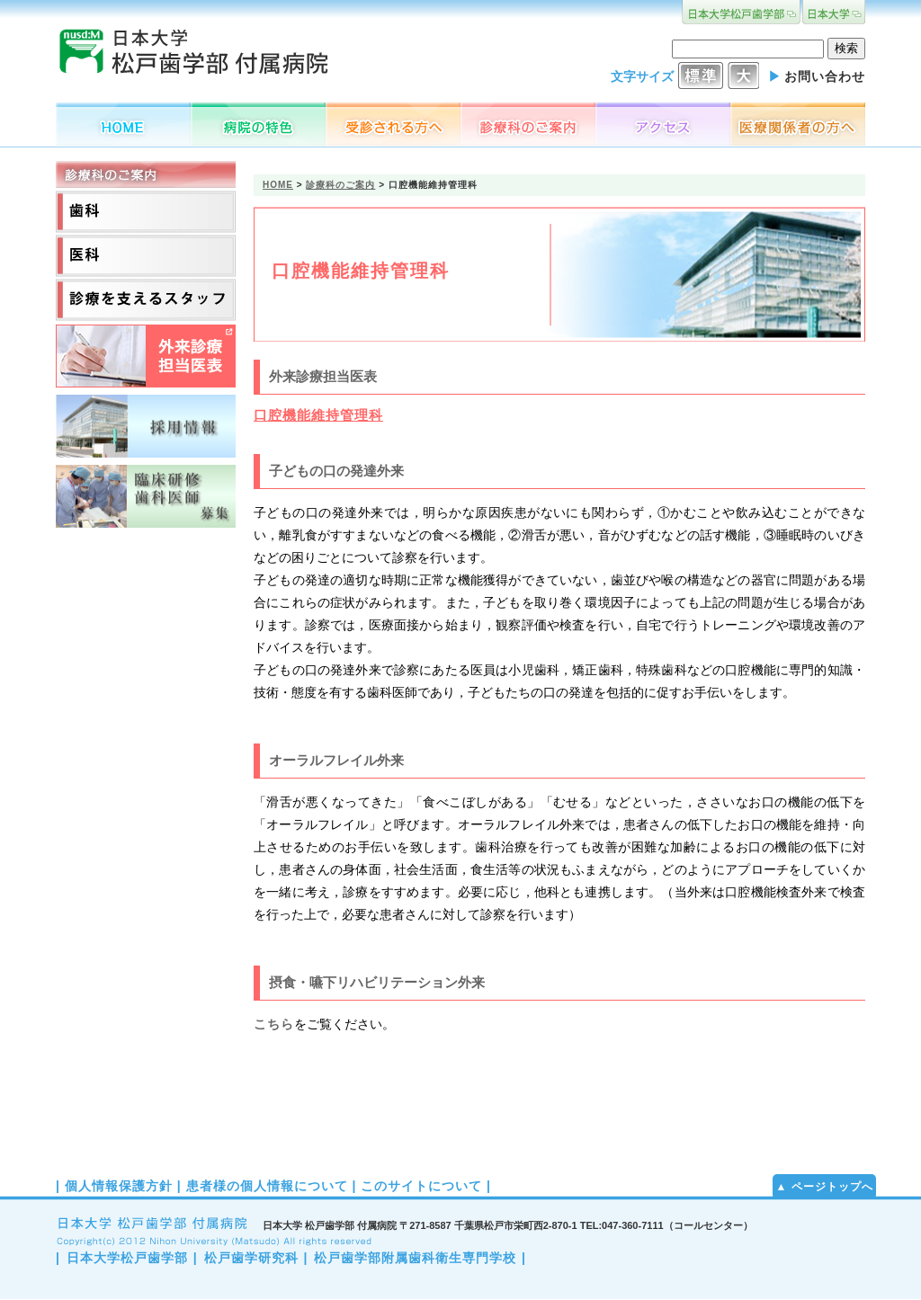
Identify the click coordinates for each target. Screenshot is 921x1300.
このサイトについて (421, 1186)
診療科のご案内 (340, 185)
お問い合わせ (824, 76)
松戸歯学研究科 (251, 1258)
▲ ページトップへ (823, 1186)
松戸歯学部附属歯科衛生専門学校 (415, 1258)
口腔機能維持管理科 (318, 415)
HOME (278, 185)
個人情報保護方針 (119, 1186)
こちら (274, 1024)
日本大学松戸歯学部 (127, 1258)
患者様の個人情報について (267, 1186)
